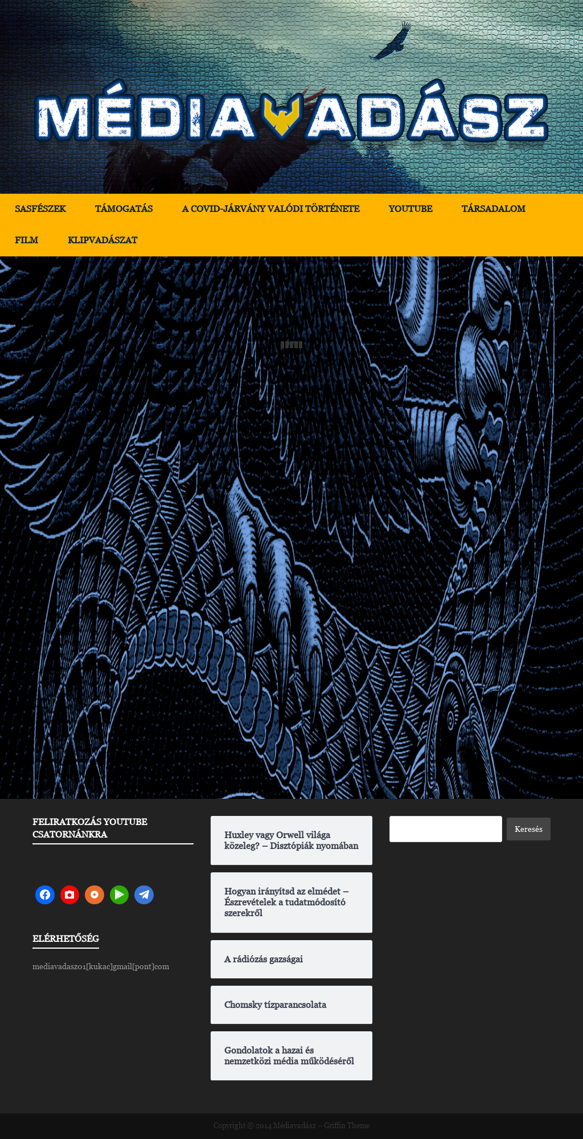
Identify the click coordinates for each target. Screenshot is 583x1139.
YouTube (410, 208)
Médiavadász (294, 1125)
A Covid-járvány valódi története (270, 208)
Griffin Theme (346, 1125)
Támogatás (124, 208)
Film (26, 240)
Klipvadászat (102, 240)
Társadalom (493, 208)
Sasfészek (40, 208)
